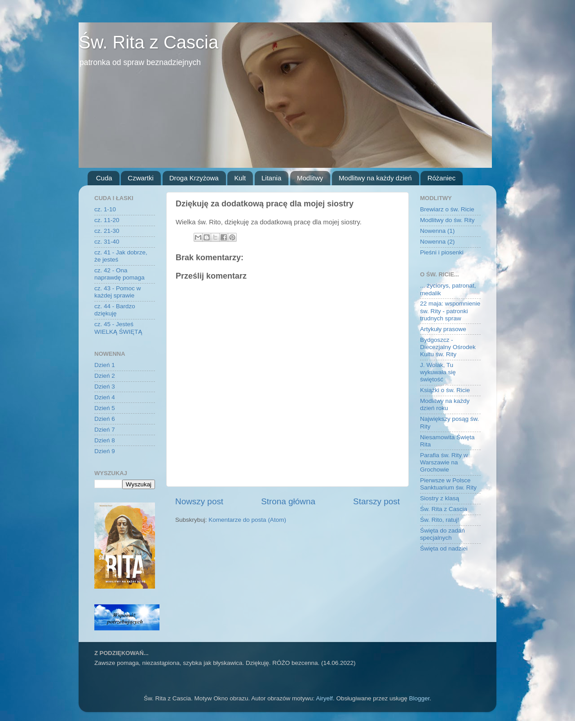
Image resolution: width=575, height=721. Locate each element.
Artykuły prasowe (443, 329)
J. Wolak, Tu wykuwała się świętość (438, 372)
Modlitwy (310, 178)
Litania (271, 178)
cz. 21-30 (106, 230)
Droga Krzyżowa (194, 178)
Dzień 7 (104, 429)
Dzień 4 (104, 397)
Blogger (419, 698)
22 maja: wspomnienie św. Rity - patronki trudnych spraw (450, 310)
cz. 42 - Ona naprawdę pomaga (119, 274)
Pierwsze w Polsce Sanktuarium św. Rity (448, 484)
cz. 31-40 (106, 241)
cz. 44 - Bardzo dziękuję (114, 310)
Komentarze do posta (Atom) (247, 519)
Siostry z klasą (439, 498)
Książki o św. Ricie (445, 390)
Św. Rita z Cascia (148, 42)
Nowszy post (199, 501)
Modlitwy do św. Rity (447, 220)
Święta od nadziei (444, 548)
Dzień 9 (104, 451)
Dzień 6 (104, 418)
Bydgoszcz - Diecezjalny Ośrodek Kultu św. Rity (448, 347)
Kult (240, 178)
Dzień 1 (104, 365)
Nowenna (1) (437, 230)
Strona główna (288, 501)
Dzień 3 (104, 386)
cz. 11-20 (106, 220)
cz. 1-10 (105, 209)
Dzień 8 (104, 440)
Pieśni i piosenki (442, 252)
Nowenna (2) (437, 241)
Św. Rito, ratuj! (439, 519)
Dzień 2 (104, 375)
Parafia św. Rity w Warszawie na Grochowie (444, 462)
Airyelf (324, 698)
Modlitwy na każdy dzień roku (444, 404)
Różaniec (441, 178)
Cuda (104, 178)
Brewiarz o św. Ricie (447, 209)
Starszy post (376, 501)
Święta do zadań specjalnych (442, 534)
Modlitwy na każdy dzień (375, 178)
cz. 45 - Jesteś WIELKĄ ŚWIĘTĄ (118, 328)
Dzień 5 (104, 408)
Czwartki (141, 178)
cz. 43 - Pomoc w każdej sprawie (117, 292)
